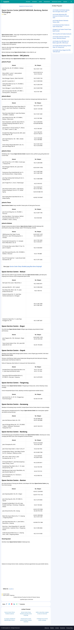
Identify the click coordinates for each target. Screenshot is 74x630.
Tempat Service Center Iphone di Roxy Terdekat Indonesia (26, 620)
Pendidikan (47, 1)
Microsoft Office (56, 1)
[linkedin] (14, 604)
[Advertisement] (26, 24)
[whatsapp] (16, 604)
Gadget (66, 1)
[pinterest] (11, 604)
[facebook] (6, 604)
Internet (34, 1)
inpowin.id (21, 6)
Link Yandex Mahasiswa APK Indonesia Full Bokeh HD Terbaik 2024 (61, 16)
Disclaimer (62, 627)
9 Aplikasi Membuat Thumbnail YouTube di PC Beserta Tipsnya (26, 597)
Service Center (29, 6)
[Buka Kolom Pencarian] (71, 1)
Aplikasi (28, 1)
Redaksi (52, 627)
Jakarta (7, 595)
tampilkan (11, 588)
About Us (47, 627)
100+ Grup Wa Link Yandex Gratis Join (62, 34)
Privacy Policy (69, 627)
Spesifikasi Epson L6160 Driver (26, 599)
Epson (4, 595)
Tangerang (12, 595)
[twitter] (9, 604)
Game (40, 1)
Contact (57, 627)
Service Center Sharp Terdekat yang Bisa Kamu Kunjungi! (26, 266)
